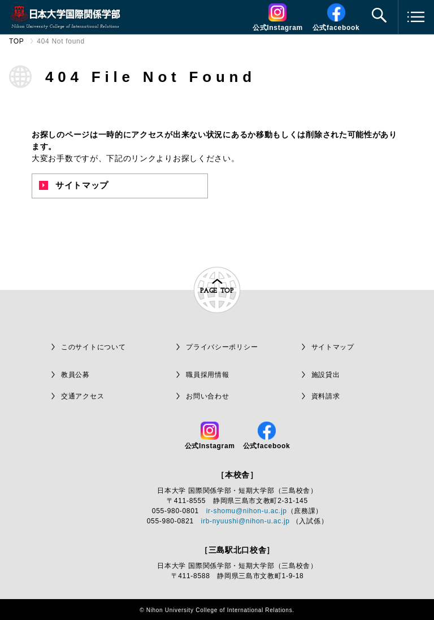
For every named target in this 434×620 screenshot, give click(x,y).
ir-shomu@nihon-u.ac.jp (246, 511)
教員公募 (75, 375)
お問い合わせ (207, 396)
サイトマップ (73, 185)
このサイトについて (93, 347)
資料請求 (325, 396)
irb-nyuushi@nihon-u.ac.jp (245, 521)
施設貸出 (325, 375)
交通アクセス (82, 396)
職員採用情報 (207, 375)
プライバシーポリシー (222, 347)
